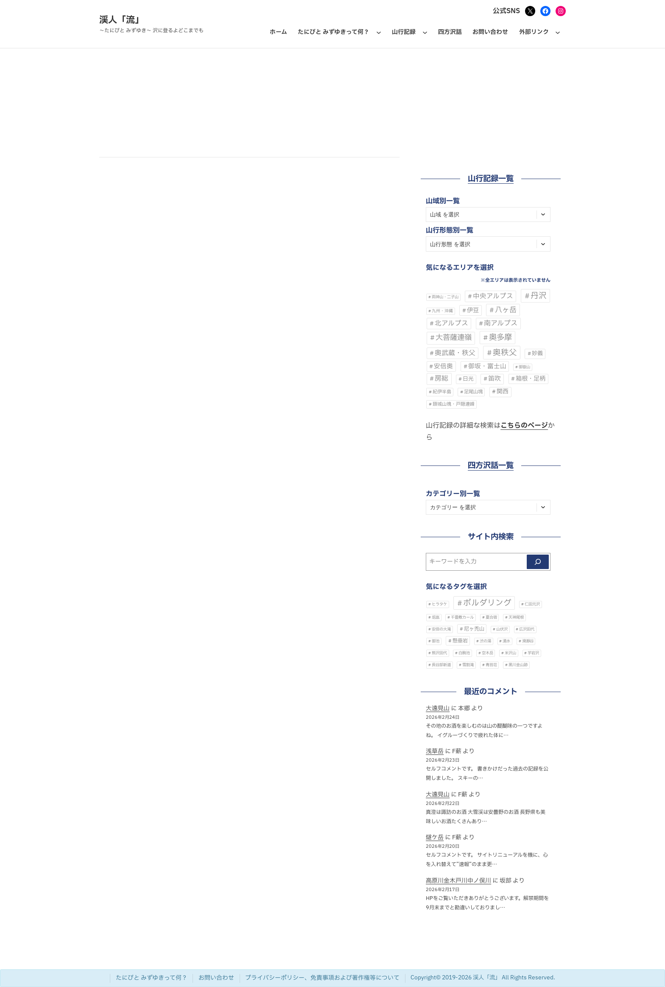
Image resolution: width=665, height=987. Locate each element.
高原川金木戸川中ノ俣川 (458, 880)
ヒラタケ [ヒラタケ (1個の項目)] (439, 604)
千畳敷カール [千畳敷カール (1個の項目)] (462, 617)
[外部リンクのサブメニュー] (557, 32)
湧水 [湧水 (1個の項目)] (506, 641)
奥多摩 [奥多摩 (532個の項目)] (500, 337)
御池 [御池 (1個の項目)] (435, 641)
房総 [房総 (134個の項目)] (441, 378)
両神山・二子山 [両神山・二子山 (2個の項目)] (445, 297)
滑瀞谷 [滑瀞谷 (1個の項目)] (528, 641)
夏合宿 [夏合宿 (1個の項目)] (491, 617)
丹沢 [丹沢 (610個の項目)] (539, 296)
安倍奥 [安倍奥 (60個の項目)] (443, 366)
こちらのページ (524, 426)
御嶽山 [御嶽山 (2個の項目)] (524, 367)
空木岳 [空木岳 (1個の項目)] (487, 653)
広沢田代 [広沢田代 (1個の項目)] (526, 629)
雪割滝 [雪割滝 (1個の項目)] (468, 665)
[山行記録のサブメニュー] (425, 32)
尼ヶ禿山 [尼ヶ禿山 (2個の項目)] (474, 629)
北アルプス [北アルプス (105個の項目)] (451, 323)
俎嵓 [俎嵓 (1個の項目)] (435, 617)
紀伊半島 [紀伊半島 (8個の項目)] (442, 391)
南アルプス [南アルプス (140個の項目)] (500, 323)
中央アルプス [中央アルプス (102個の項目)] (493, 296)
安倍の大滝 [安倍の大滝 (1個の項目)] (441, 629)
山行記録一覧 (491, 179)
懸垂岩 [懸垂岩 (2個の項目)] (460, 641)
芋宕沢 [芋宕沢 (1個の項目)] (533, 653)
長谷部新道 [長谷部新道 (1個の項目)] (441, 665)
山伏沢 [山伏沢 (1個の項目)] (502, 629)
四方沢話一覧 (491, 465)
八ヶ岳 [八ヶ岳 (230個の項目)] (506, 310)
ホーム (278, 32)
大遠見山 (438, 708)
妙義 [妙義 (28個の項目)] (537, 353)
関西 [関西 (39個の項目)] (503, 391)
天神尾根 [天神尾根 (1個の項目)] (516, 617)
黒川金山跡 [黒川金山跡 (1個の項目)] (518, 665)
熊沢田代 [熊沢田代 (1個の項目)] (439, 653)
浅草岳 (435, 751)
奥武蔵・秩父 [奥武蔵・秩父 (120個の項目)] (455, 353)
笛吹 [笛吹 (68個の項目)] (494, 379)
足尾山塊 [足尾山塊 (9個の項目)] (473, 391)
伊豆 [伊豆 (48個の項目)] (473, 310)
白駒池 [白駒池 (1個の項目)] (464, 653)
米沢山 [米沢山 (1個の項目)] (510, 653)
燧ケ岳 (435, 837)
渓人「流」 (121, 20)
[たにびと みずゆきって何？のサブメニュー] (378, 32)
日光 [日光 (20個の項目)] (468, 379)
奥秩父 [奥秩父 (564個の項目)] (505, 353)
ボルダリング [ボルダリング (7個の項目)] (487, 603)
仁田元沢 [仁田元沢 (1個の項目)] (532, 604)
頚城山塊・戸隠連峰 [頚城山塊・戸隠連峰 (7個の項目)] (454, 404)
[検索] (538, 562)
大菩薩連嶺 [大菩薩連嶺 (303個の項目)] (454, 337)
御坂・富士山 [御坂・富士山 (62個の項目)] (487, 366)
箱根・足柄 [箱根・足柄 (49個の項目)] (530, 378)
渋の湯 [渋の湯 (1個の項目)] (485, 641)
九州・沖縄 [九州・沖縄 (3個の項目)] (442, 311)
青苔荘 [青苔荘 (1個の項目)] (491, 665)
